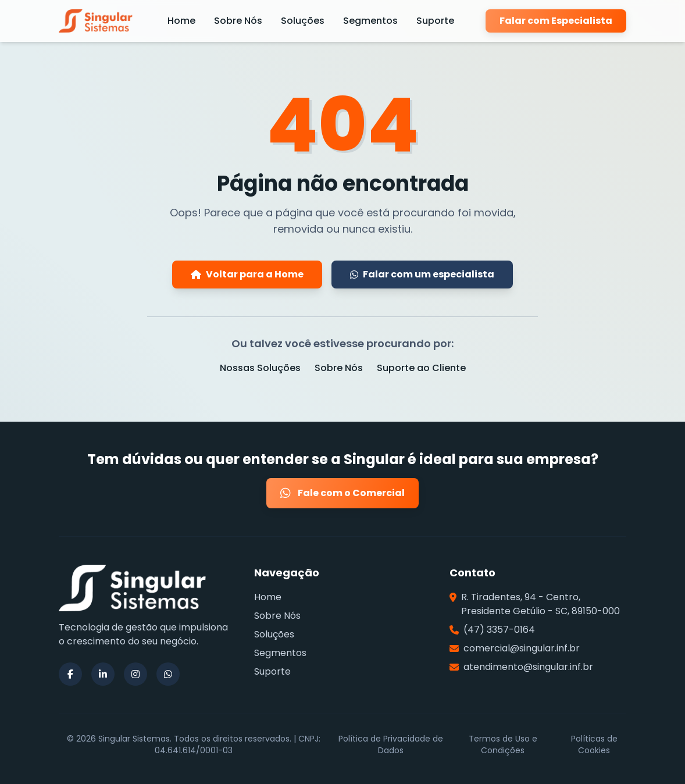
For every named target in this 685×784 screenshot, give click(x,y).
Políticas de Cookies (594, 744)
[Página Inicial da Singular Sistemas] (97, 21)
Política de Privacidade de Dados (390, 744)
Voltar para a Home (247, 274)
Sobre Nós (238, 20)
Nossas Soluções (260, 368)
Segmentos (370, 20)
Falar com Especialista (556, 20)
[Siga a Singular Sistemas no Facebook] (70, 674)
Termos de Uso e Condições (503, 744)
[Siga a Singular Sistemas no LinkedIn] (103, 674)
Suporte (435, 20)
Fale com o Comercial (342, 493)
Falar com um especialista (422, 274)
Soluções (302, 20)
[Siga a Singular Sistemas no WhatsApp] (168, 674)
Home (181, 20)
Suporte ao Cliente (421, 368)
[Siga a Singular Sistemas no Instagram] (135, 674)
